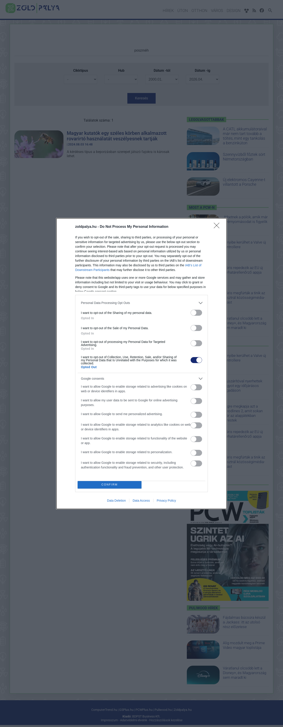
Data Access (141, 500)
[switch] (196, 313)
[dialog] (141, 363)
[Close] (218, 227)
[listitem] (141, 303)
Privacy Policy (166, 500)
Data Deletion (116, 500)
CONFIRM (109, 484)
